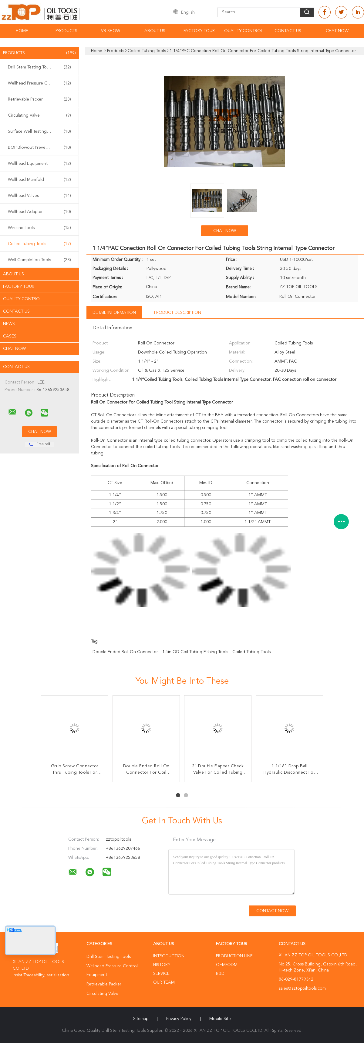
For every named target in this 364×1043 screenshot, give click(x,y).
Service (161, 974)
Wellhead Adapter (39, 212)
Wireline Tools (39, 228)
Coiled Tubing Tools (39, 244)
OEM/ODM (227, 965)
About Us (154, 31)
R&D (220, 974)
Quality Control (243, 31)
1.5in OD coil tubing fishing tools (195, 652)
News (9, 324)
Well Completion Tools (39, 260)
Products (66, 31)
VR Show (110, 31)
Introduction (168, 956)
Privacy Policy (178, 1019)
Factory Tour (199, 31)
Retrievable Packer (39, 99)
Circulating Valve (39, 115)
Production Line (234, 956)
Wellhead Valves (39, 196)
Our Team (164, 982)
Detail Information (114, 313)
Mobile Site (220, 1019)
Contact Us (288, 31)
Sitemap (140, 1019)
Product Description (177, 313)
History (161, 965)
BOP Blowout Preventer (39, 147)
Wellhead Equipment (39, 164)
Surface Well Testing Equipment (39, 131)
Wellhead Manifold (39, 180)
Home (22, 31)
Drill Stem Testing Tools (39, 67)
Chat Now (337, 31)
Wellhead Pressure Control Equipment (41, 83)
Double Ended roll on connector (125, 652)
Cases (9, 336)
